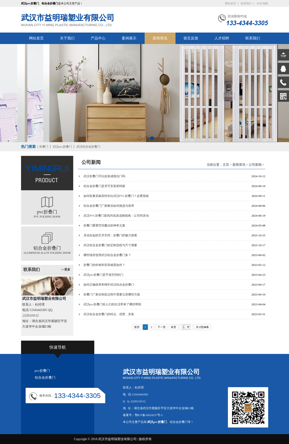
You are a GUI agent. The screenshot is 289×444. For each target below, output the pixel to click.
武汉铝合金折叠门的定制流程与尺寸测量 (110, 245)
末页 (173, 327)
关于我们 (67, 38)
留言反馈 (191, 38)
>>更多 (65, 269)
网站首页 (230, 3)
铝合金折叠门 (45, 377)
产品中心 (98, 38)
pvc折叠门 (42, 370)
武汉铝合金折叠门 (88, 146)
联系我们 (246, 3)
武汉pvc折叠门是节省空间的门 (104, 274)
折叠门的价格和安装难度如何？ (104, 265)
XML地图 (262, 3)
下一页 (161, 327)
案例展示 (129, 38)
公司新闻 (255, 164)
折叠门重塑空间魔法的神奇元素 (104, 225)
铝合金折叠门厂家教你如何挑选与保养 (109, 205)
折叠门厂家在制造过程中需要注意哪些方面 (112, 294)
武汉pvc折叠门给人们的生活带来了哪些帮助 (112, 304)
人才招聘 (221, 38)
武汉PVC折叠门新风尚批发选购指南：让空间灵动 (116, 215)
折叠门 (43, 146)
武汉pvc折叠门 (62, 146)
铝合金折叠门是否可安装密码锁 (104, 186)
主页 (226, 164)
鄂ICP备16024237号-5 (149, 415)
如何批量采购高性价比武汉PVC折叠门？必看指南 (116, 196)
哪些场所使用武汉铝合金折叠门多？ (107, 255)
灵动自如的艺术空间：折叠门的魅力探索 (110, 235)
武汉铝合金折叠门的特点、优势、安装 (109, 314)
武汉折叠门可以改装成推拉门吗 (104, 176)
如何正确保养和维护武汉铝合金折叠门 (109, 284)
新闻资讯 (160, 38)
